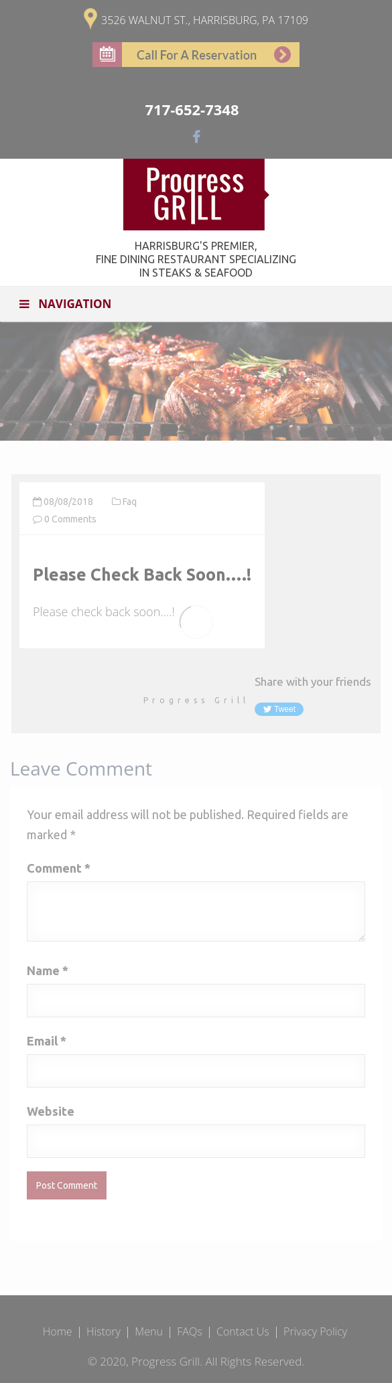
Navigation (64, 303)
